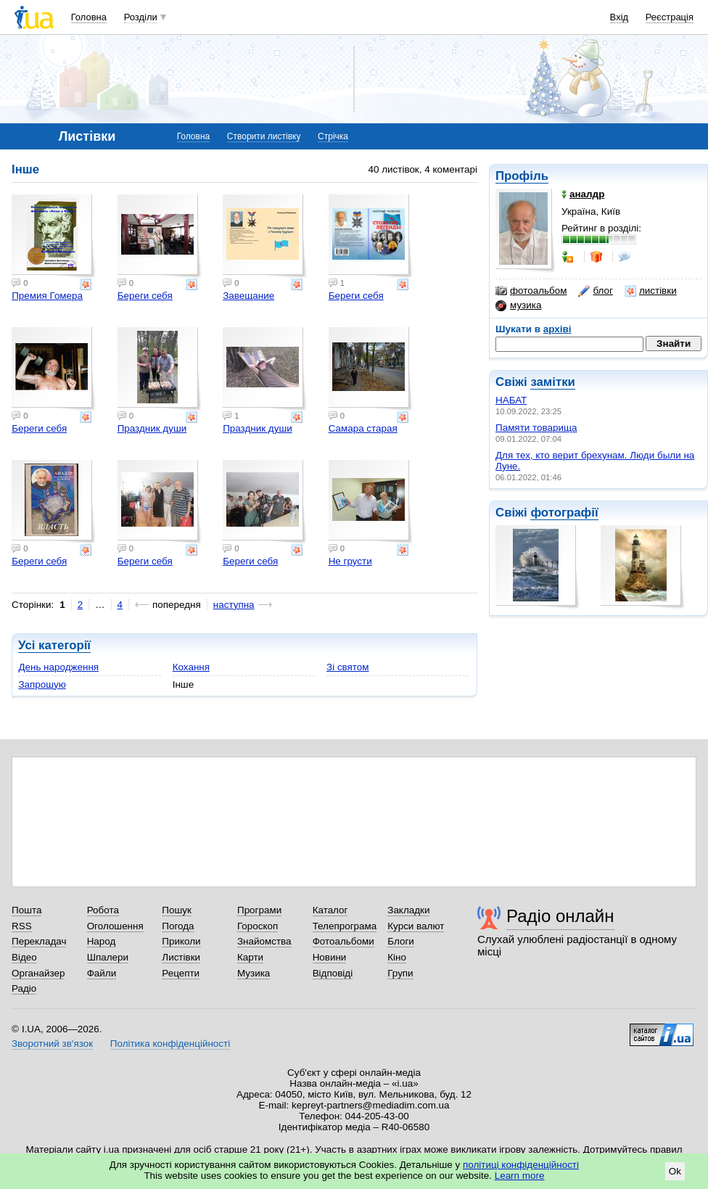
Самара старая (363, 428)
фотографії (564, 512)
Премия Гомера (47, 295)
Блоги (400, 941)
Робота (103, 910)
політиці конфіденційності (521, 1164)
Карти (250, 957)
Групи (400, 973)
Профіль (521, 176)
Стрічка (333, 136)
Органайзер (38, 973)
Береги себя (145, 295)
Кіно (396, 957)
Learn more (520, 1175)
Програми (259, 910)
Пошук (177, 910)
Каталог (330, 910)
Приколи (181, 941)
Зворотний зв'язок (52, 1043)
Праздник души (152, 428)
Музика (253, 973)
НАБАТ (511, 400)
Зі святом (347, 667)
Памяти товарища (536, 427)
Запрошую (41, 684)
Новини (330, 957)
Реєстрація (669, 17)
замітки (552, 382)
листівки (651, 291)
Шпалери (107, 957)
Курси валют (415, 926)
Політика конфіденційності (170, 1043)
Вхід (619, 17)
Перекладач (39, 941)
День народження (58, 667)
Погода (178, 926)
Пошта (26, 910)
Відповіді (333, 973)
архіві (557, 329)
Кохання (191, 667)
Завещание (248, 295)
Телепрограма (345, 926)
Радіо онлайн (560, 916)
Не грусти (350, 561)
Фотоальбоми (343, 941)
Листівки (181, 957)
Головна (89, 17)
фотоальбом (531, 291)
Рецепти (180, 973)
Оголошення (115, 926)
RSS (22, 926)
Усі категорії (54, 645)
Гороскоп (257, 926)
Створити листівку (264, 136)
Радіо (24, 988)
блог (595, 291)
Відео (24, 957)
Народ (101, 941)
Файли (102, 973)
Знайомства (264, 941)
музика (518, 305)
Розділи (140, 17)
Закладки (408, 910)
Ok (675, 1171)
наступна (234, 604)
